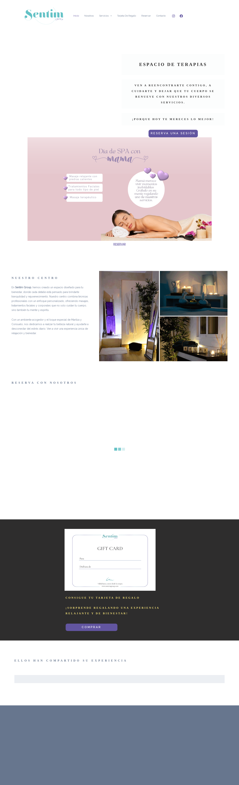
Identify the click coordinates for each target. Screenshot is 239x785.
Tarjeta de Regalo (126, 15)
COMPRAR (91, 627)
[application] (110, 16)
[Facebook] (181, 16)
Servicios (105, 16)
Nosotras (89, 15)
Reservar (146, 15)
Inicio (76, 15)
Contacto (161, 15)
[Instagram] (173, 16)
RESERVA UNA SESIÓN (173, 133)
